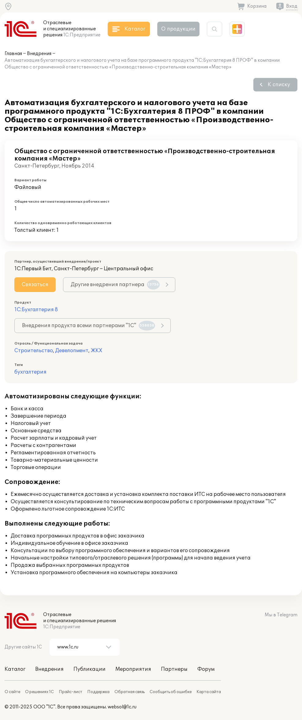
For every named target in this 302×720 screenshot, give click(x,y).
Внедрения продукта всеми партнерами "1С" (88, 325)
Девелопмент (71, 351)
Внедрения (39, 53)
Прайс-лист (70, 691)
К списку (279, 85)
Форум (205, 669)
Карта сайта (208, 691)
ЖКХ (96, 351)
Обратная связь (129, 691)
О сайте (12, 691)
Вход (291, 6)
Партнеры (174, 669)
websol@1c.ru (122, 707)
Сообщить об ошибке (171, 691)
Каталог (15, 669)
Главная (13, 53)
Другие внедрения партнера (115, 285)
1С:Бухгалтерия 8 (36, 310)
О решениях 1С (39, 691)
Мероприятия (133, 669)
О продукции (178, 29)
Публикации (89, 669)
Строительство (33, 351)
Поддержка (98, 691)
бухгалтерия (30, 372)
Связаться (35, 285)
